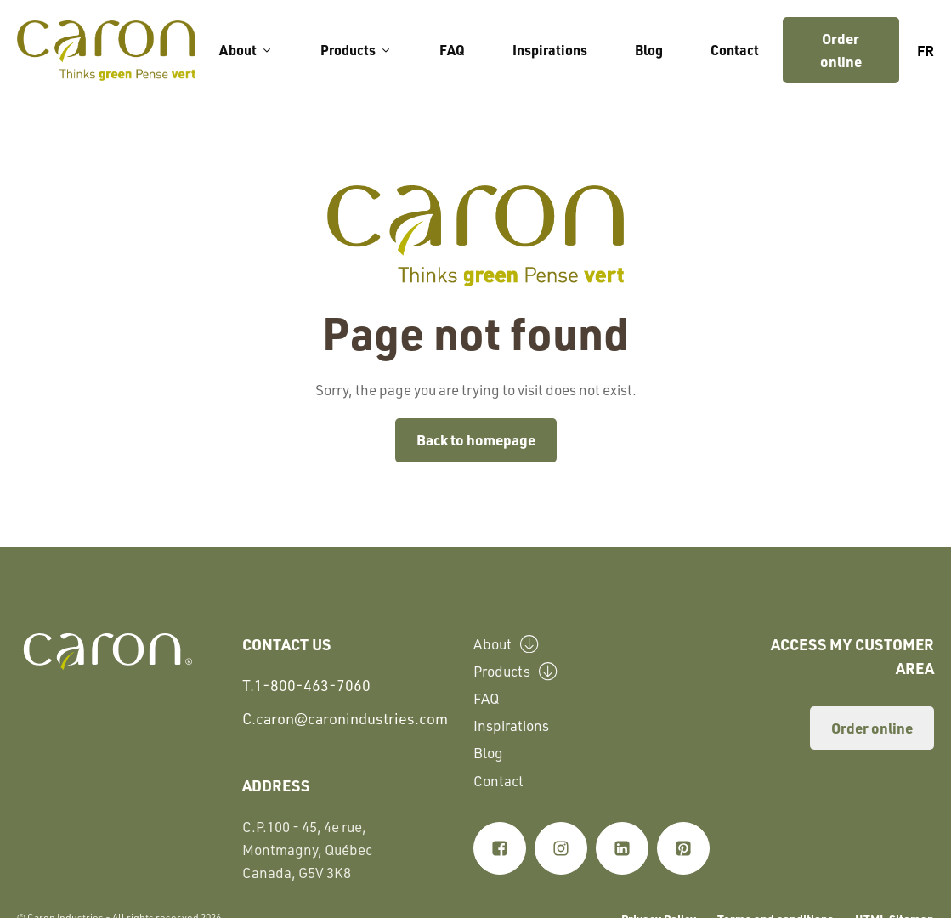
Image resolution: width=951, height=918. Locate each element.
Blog (649, 50)
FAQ (452, 50)
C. (345, 718)
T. (306, 685)
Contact (734, 50)
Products (356, 50)
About (246, 50)
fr (925, 50)
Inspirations (549, 50)
